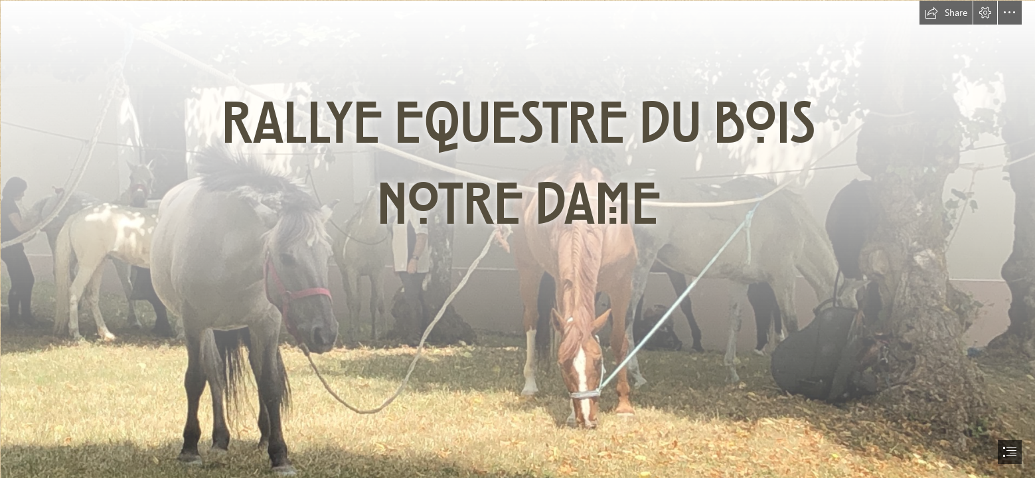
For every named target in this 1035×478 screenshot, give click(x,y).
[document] (517, 239)
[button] (946, 13)
